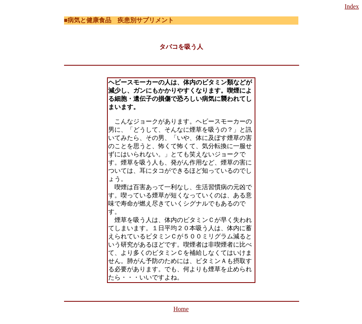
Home (181, 309)
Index (352, 6)
